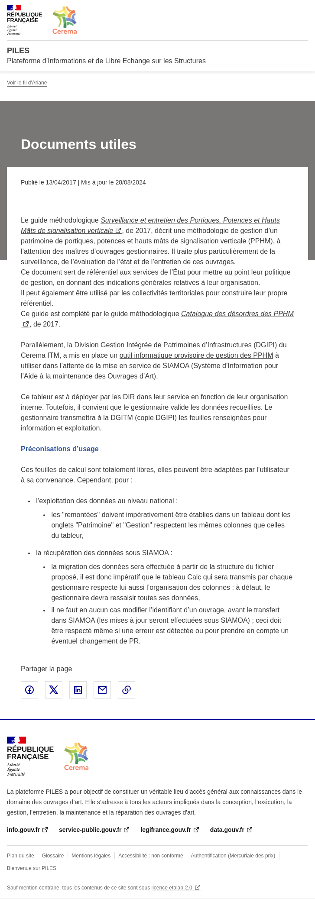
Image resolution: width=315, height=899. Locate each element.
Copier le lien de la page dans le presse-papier (126, 690)
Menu (303, 10)
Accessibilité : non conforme (150, 856)
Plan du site (20, 856)
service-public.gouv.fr (90, 829)
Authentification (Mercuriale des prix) (233, 856)
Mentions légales (90, 856)
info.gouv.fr (23, 829)
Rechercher (285, 10)
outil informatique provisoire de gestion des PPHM (196, 355)
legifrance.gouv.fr (165, 829)
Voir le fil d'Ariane (27, 83)
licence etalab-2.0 (172, 888)
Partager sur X (53, 690)
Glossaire (53, 856)
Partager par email (102, 690)
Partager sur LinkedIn (78, 690)
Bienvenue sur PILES (31, 868)
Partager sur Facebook (29, 690)
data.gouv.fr (227, 829)
